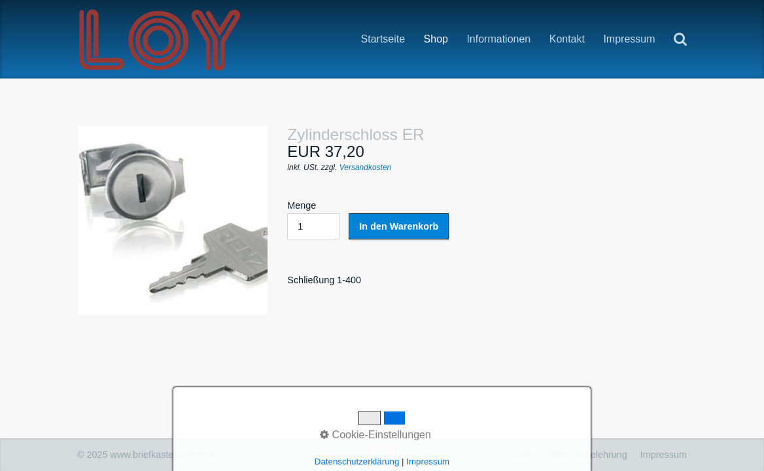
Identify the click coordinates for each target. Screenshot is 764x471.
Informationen (498, 39)
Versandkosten (365, 167)
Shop (436, 39)
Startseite (383, 38)
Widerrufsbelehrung (586, 454)
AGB (522, 454)
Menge (313, 219)
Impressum (629, 38)
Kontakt (567, 38)
